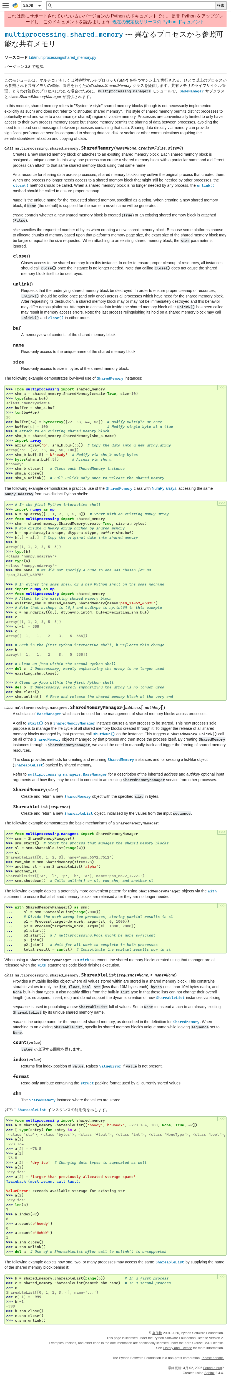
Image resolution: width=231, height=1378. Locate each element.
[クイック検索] (134, 5)
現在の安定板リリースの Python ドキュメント (158, 21)
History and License (177, 1348)
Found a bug (212, 1368)
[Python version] (31, 5)
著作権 (157, 1333)
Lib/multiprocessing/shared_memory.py (62, 57)
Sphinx (209, 1373)
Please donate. (213, 1358)
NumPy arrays (164, 488)
